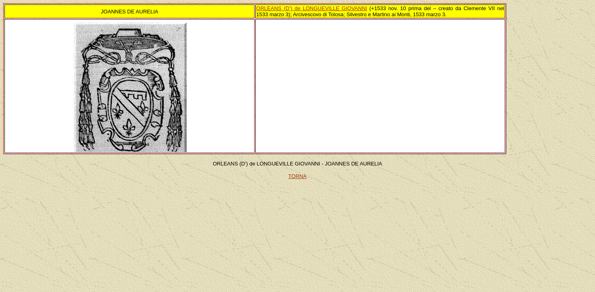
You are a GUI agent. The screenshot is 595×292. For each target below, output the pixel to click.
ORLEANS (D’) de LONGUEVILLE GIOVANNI (311, 8)
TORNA (297, 176)
